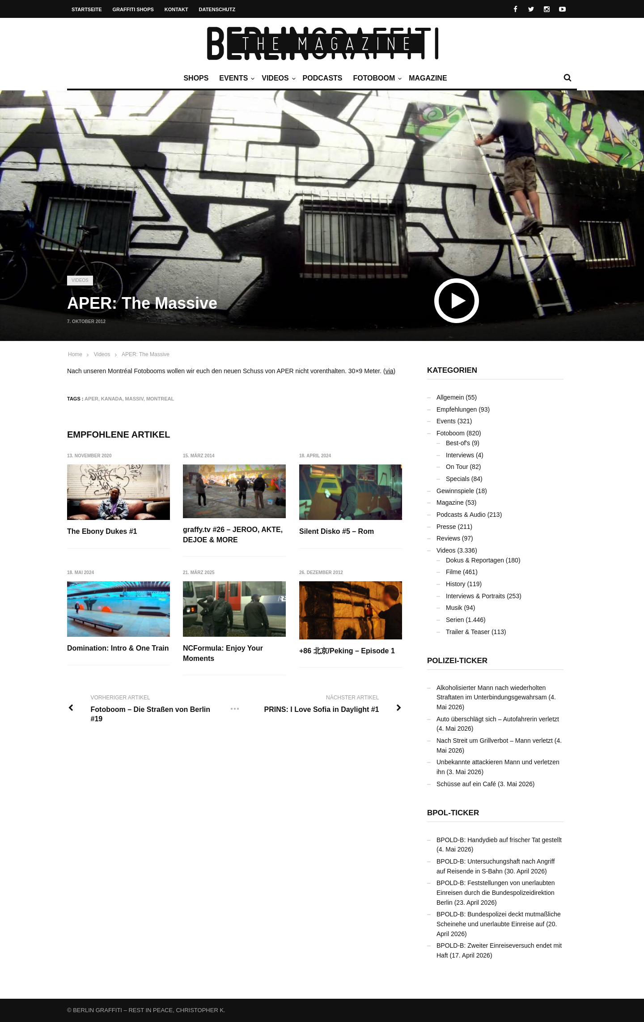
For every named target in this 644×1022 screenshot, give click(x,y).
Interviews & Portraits (475, 596)
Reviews (448, 538)
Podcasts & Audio (461, 514)
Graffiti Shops (133, 9)
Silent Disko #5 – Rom (337, 531)
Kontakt (176, 9)
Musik (454, 607)
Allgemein (450, 397)
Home (75, 354)
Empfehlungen (456, 409)
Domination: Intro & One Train (118, 648)
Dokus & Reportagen (475, 560)
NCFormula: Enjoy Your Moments (223, 653)
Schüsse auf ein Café (466, 784)
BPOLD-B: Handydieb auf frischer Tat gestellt (499, 839)
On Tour (457, 466)
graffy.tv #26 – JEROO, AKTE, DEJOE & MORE (233, 534)
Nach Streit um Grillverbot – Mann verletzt (494, 740)
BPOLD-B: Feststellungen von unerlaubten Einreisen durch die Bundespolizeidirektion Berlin (495, 892)
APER (91, 398)
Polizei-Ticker (457, 660)
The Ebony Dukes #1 (102, 531)
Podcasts (323, 78)
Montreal (160, 398)
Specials (458, 478)
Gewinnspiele (455, 490)
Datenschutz (217, 9)
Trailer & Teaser (468, 631)
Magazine (428, 78)
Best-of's (458, 443)
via (390, 371)
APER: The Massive (145, 354)
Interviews (460, 455)
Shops (195, 78)
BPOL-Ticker (453, 813)
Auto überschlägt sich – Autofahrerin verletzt (497, 719)
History (456, 584)
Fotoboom (376, 78)
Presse (446, 526)
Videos (277, 78)
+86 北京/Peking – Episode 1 (347, 651)
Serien (455, 619)
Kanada (112, 398)
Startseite (87, 9)
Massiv (134, 398)
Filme (453, 571)
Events (235, 78)
